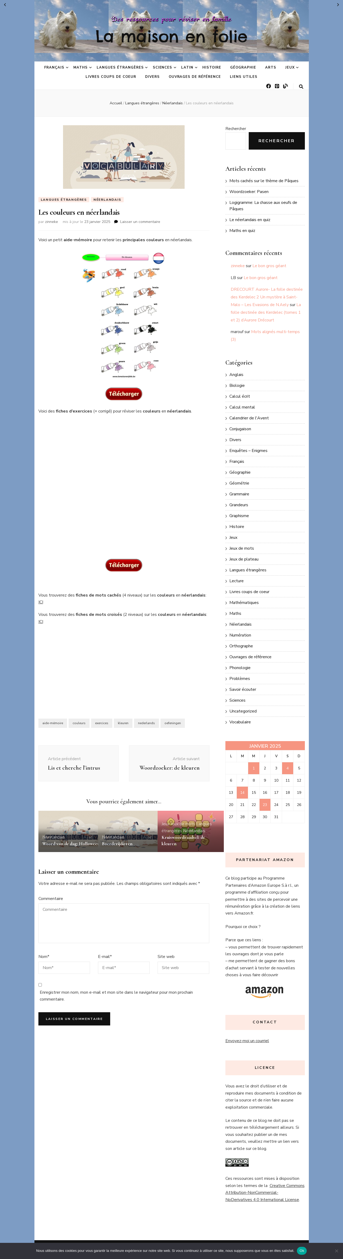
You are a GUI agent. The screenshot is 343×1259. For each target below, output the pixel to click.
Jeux (290, 67)
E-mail (105, 967)
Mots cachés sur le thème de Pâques (264, 181)
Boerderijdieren (117, 854)
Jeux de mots (183, 834)
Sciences (162, 67)
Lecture (236, 581)
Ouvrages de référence (195, 76)
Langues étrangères (120, 67)
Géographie (243, 67)
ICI (40, 602)
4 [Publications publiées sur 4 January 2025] (288, 768)
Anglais (236, 375)
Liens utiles (243, 76)
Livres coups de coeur (111, 76)
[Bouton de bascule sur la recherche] (301, 86)
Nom (43, 967)
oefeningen (172, 723)
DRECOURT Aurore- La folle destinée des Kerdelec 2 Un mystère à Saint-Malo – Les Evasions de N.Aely (267, 297)
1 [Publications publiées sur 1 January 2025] (254, 768)
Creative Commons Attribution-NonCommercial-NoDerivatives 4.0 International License (265, 1193)
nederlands (146, 723)
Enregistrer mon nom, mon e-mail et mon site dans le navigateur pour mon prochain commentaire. (116, 1006)
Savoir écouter (242, 689)
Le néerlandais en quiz (249, 220)
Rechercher (235, 129)
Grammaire (239, 494)
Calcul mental (242, 407)
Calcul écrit (239, 396)
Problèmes (239, 679)
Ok (302, 1251)
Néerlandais (107, 200)
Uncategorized (243, 711)
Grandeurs (238, 505)
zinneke (51, 222)
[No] (336, 1250)
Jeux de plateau (244, 559)
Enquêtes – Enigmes (248, 451)
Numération (240, 635)
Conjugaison (240, 429)
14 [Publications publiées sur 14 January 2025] (242, 792)
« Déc (5, 4)
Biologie (237, 385)
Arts (270, 67)
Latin (187, 67)
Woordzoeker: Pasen (249, 192)
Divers (152, 76)
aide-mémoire (52, 723)
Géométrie (239, 483)
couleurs (79, 723)
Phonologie (240, 668)
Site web (166, 967)
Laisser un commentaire (140, 222)
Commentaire (50, 909)
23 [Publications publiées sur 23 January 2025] (265, 804)
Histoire (211, 67)
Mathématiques (244, 603)
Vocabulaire (240, 722)
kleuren (123, 723)
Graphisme (239, 516)
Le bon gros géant (269, 266)
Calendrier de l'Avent (249, 418)
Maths (80, 67)
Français (54, 67)
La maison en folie (172, 36)
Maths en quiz (242, 231)
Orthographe (241, 646)
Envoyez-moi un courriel (247, 1041)
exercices (101, 723)
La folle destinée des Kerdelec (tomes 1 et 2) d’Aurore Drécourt (266, 312)
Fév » (338, 4)
